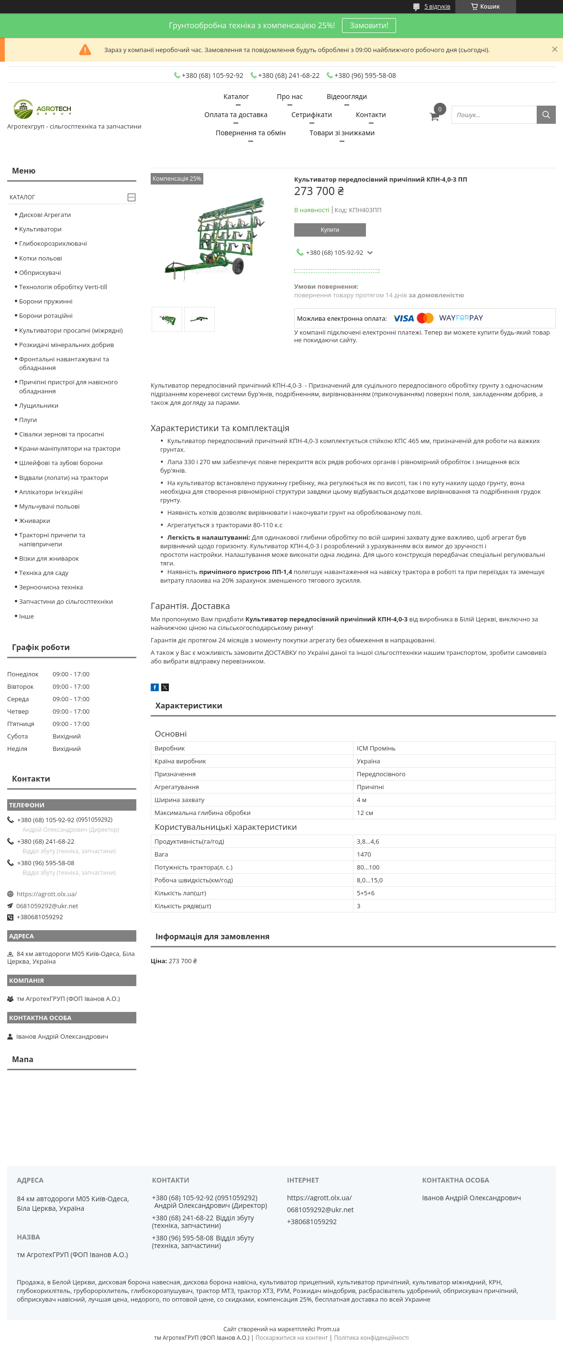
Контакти (371, 114)
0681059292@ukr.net (47, 906)
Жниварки (34, 520)
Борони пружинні (46, 301)
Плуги (28, 419)
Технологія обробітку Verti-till (63, 286)
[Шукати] (546, 115)
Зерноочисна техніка (51, 587)
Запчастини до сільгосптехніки (66, 601)
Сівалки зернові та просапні (61, 434)
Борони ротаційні (46, 315)
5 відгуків (437, 6)
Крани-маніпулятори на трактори (70, 448)
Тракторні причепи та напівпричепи (52, 539)
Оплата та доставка (235, 114)
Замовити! (369, 25)
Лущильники (38, 405)
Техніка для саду (43, 572)
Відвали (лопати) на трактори (63, 477)
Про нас (290, 96)
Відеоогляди (347, 96)
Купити (330, 230)
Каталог (236, 96)
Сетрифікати (311, 114)
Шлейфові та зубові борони (61, 462)
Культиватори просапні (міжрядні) (71, 330)
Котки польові (40, 258)
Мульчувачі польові (49, 506)
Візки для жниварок (49, 558)
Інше (26, 616)
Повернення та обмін (251, 132)
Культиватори (40, 229)
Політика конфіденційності (371, 1338)
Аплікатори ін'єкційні (51, 492)
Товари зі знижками (342, 132)
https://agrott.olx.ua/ (47, 894)
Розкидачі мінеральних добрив (66, 344)
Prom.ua (328, 1329)
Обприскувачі (40, 272)
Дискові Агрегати (45, 214)
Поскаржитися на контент (291, 1338)
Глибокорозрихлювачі (53, 243)
